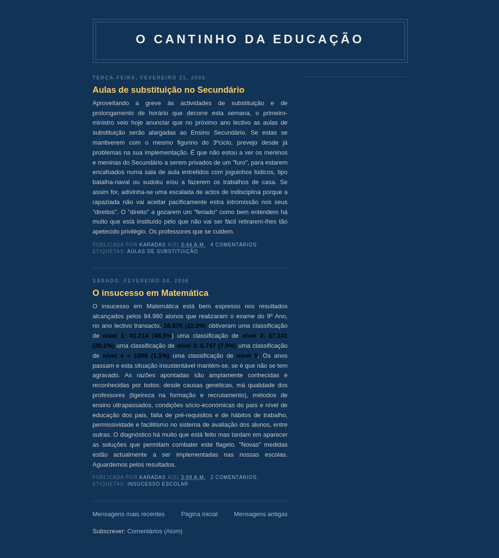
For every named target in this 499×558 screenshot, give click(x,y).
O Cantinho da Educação (250, 39)
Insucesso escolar (157, 484)
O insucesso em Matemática (151, 293)
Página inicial (199, 514)
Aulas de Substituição (162, 251)
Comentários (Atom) (154, 531)
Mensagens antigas (261, 514)
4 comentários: (235, 244)
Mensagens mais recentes (129, 514)
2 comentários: (235, 477)
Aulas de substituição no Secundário (169, 90)
